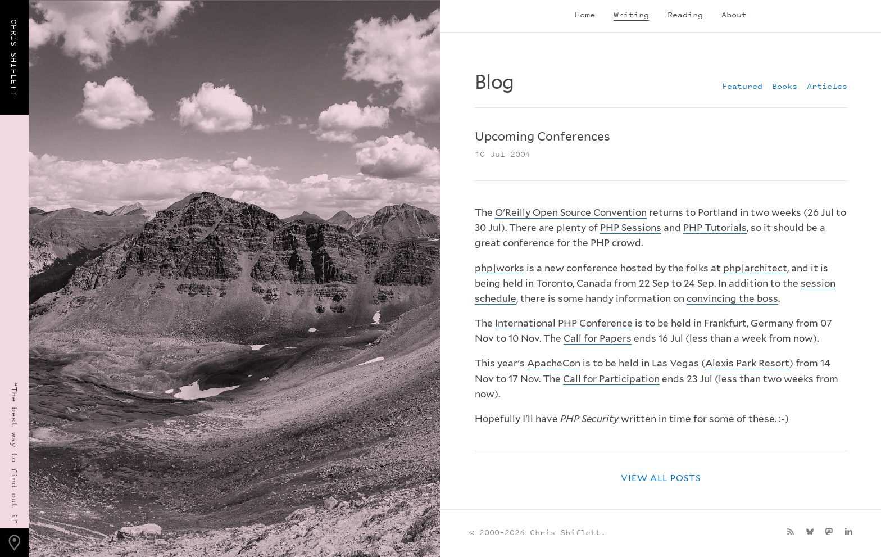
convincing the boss (732, 298)
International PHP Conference (564, 323)
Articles (827, 86)
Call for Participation (611, 378)
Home (585, 14)
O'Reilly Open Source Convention (571, 212)
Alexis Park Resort (747, 363)
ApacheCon (553, 363)
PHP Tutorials (715, 227)
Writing (631, 14)
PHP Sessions (630, 227)
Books (784, 86)
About (734, 14)
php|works (499, 268)
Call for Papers (598, 338)
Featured (742, 86)
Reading (685, 14)
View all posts (661, 478)
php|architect (755, 268)
